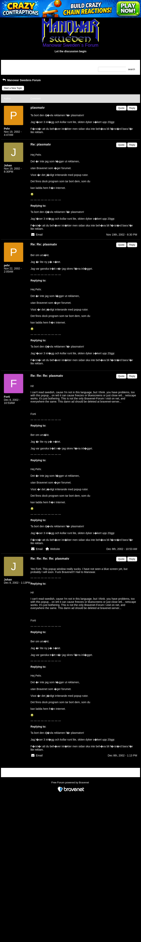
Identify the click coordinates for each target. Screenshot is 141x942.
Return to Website (13, 64)
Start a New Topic (13, 88)
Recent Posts (11, 68)
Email (39, 234)
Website (55, 549)
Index (28, 64)
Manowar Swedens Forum (21, 80)
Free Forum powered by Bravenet (70, 782)
